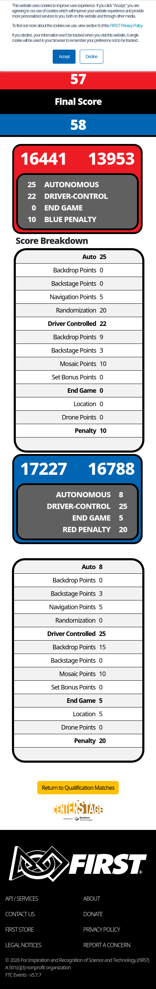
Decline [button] (91, 56)
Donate (93, 914)
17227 (43, 468)
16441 (43, 158)
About (91, 898)
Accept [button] (64, 56)
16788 (111, 468)
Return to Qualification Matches (78, 788)
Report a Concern (106, 945)
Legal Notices (23, 945)
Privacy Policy (126, 25)
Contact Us (19, 914)
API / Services (21, 898)
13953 (111, 158)
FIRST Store (19, 929)
